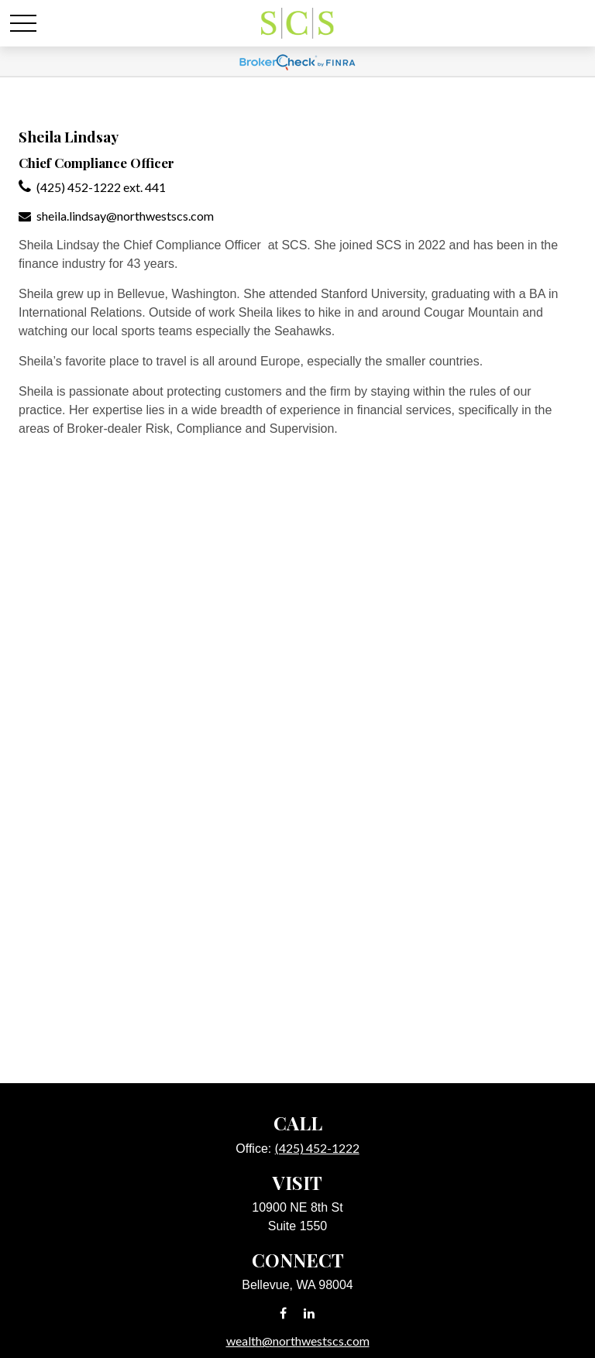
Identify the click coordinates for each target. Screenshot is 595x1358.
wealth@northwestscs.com (298, 1340)
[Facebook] (283, 1312)
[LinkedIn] (309, 1312)
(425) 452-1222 (317, 1147)
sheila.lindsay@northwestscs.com (125, 215)
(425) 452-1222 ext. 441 (101, 187)
